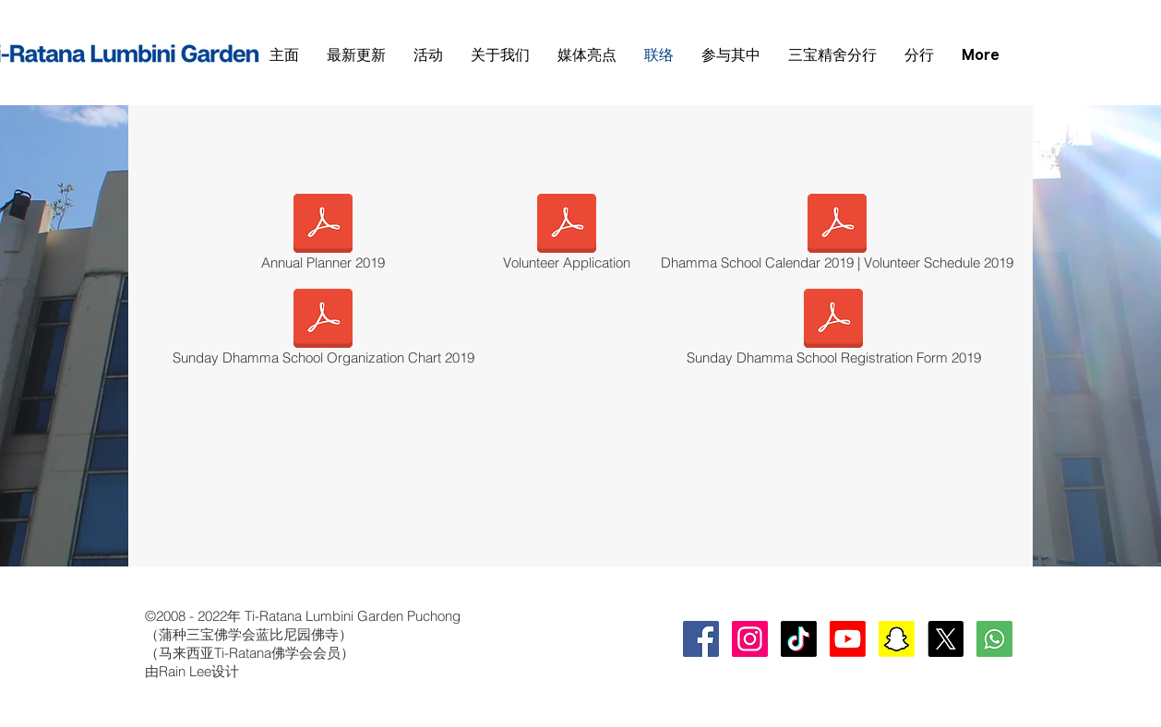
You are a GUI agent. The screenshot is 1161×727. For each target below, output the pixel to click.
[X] (946, 639)
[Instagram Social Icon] (750, 639)
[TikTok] (799, 639)
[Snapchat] (897, 639)
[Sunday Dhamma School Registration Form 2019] (833, 330)
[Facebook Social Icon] (701, 639)
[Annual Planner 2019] (323, 235)
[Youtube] (848, 639)
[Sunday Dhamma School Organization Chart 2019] (323, 330)
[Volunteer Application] (566, 235)
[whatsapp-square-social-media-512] (994, 639)
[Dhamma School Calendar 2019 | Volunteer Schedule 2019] (837, 235)
